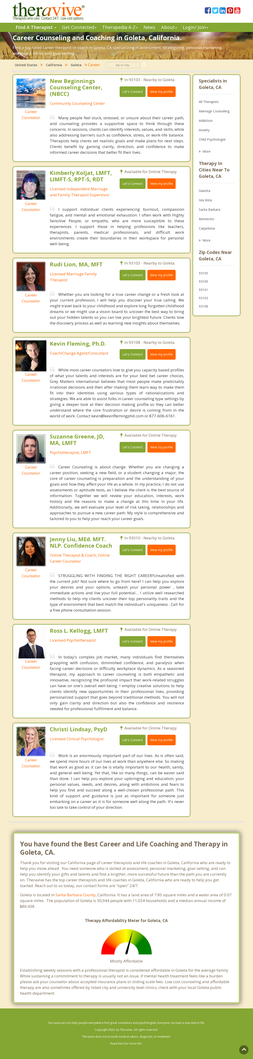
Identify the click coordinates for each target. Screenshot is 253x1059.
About (169, 27)
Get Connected (79, 27)
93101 (203, 290)
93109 (203, 281)
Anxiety (204, 130)
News (149, 27)
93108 (203, 306)
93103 (203, 298)
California (54, 65)
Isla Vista (205, 200)
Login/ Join (195, 27)
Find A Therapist (36, 27)
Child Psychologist (212, 139)
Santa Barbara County (76, 894)
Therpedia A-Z (120, 27)
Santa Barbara (209, 209)
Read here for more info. (126, 1043)
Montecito (206, 219)
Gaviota (204, 190)
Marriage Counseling (214, 111)
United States (26, 65)
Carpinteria (207, 228)
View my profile (161, 91)
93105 (203, 273)
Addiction (206, 120)
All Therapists (209, 102)
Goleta (76, 65)
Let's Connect (132, 91)
